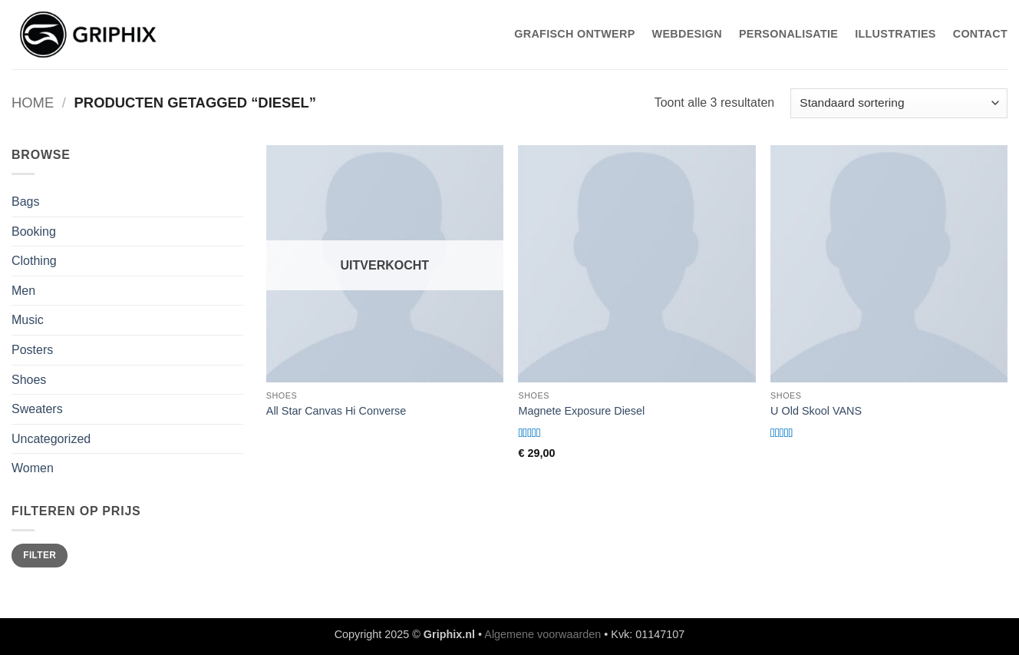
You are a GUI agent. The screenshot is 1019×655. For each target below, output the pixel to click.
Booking (34, 231)
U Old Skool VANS (816, 411)
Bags (25, 201)
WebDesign (687, 34)
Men (23, 290)
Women (33, 468)
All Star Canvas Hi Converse (336, 411)
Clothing (34, 260)
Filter (39, 555)
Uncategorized (51, 438)
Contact (980, 34)
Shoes (29, 379)
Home (33, 102)
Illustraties (895, 34)
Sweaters (37, 408)
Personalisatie (788, 34)
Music (28, 319)
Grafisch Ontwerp (574, 34)
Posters (32, 349)
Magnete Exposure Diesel (581, 411)
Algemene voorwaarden (542, 634)
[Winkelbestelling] (898, 103)
